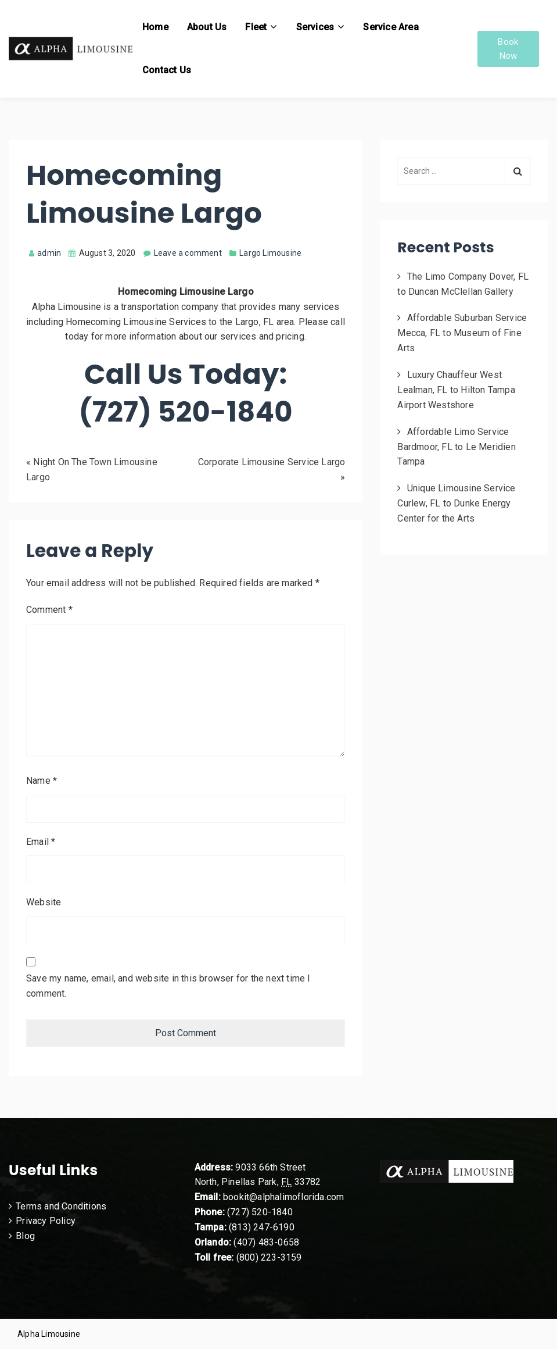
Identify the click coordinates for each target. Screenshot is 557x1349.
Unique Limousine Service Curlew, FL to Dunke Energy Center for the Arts (456, 503)
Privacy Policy (46, 1220)
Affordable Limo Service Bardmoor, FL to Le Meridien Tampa (456, 446)
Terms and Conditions (61, 1206)
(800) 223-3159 (269, 1257)
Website (43, 902)
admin (45, 253)
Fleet (256, 27)
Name (41, 780)
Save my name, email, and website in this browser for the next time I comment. (168, 986)
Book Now (508, 49)
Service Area (390, 27)
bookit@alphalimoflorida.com (282, 1196)
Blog (25, 1235)
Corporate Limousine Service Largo (272, 461)
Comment (49, 609)
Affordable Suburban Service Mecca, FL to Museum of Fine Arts (462, 333)
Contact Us (166, 70)
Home (155, 27)
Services (315, 27)
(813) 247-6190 (261, 1227)
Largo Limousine (270, 253)
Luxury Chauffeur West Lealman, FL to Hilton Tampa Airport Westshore (456, 390)
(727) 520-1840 (260, 1212)
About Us (207, 27)
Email (40, 841)
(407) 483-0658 (266, 1242)
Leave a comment (188, 253)
